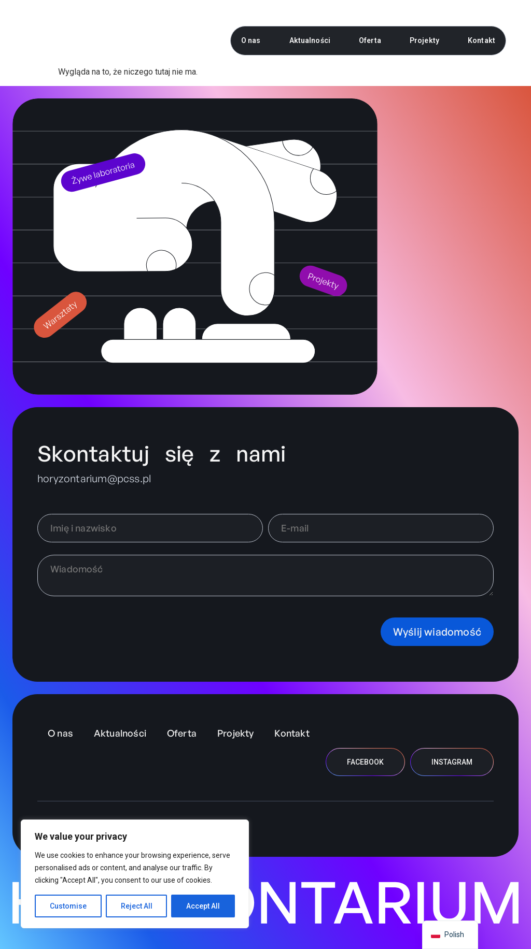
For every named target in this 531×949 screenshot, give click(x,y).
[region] (135, 873)
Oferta (370, 40)
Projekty (424, 40)
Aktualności (310, 40)
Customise (68, 906)
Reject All (136, 906)
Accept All (203, 906)
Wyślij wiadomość (437, 631)
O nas (251, 40)
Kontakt (481, 40)
